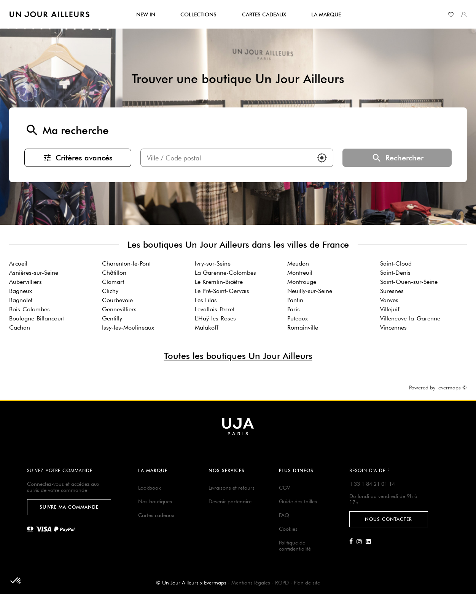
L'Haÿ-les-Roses (215, 318)
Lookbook (149, 488)
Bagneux (20, 291)
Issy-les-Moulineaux (128, 327)
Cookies (288, 529)
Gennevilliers (119, 309)
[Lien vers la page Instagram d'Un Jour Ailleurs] (361, 542)
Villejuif (390, 309)
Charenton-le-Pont (126, 263)
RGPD (282, 583)
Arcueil (18, 263)
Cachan (19, 327)
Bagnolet (20, 300)
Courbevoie (117, 300)
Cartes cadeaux (156, 515)
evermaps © (452, 387)
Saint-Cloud (396, 263)
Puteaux (297, 318)
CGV (284, 488)
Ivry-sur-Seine (213, 263)
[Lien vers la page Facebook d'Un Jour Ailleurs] (353, 542)
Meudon (298, 263)
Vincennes (393, 327)
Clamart (113, 281)
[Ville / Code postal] (226, 158)
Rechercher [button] (397, 157)
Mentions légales (250, 583)
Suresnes (392, 291)
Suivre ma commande (69, 507)
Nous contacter (388, 519)
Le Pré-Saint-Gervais (222, 291)
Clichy (110, 291)
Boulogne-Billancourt (37, 318)
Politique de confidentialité (295, 546)
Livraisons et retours (232, 488)
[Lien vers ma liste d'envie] (450, 14)
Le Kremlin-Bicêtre (219, 281)
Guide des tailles (298, 501)
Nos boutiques (155, 501)
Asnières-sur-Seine (33, 272)
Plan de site (307, 583)
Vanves (389, 300)
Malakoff (206, 327)
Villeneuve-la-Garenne (410, 318)
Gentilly (112, 318)
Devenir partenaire (230, 501)
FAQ (284, 515)
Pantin (295, 300)
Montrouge (301, 281)
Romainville (302, 327)
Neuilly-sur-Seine (309, 291)
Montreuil (299, 272)
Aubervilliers (25, 281)
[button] (322, 158)
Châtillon (114, 272)
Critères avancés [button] (78, 157)
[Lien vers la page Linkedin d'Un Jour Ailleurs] (370, 542)
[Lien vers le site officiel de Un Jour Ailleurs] (49, 14)
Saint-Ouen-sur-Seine (409, 281)
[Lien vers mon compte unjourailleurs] (463, 14)
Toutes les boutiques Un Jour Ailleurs (238, 356)
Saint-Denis (395, 272)
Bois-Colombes (29, 309)
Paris (293, 309)
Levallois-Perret (214, 309)
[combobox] (226, 158)
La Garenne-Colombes (225, 272)
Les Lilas (206, 300)
